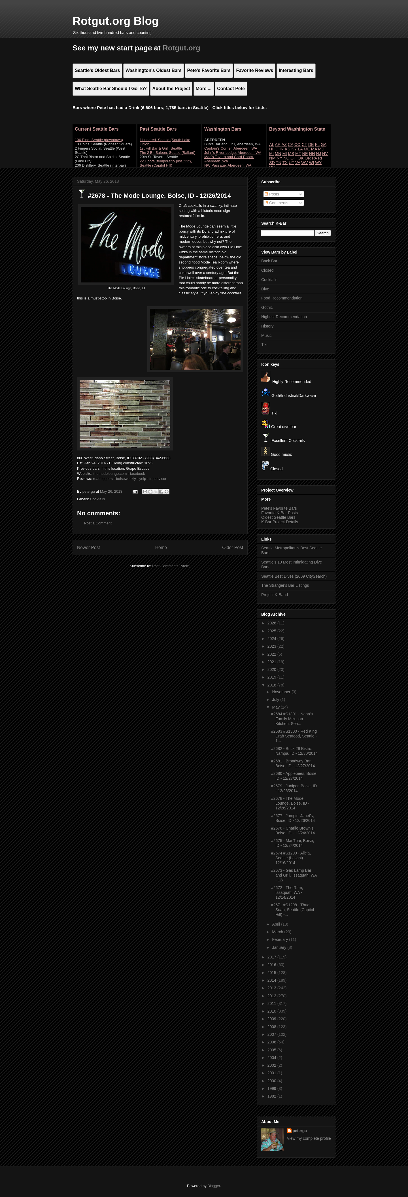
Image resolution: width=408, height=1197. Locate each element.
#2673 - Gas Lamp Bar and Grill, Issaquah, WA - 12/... (294, 875)
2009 (272, 1019)
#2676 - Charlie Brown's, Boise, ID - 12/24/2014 (293, 830)
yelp (142, 479)
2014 (272, 980)
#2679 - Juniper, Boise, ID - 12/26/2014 (294, 788)
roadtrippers (102, 479)
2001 (272, 1073)
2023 (272, 646)
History (267, 326)
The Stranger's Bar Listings (285, 585)
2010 (272, 1011)
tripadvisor (157, 479)
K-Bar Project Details (279, 522)
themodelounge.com (110, 473)
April (276, 924)
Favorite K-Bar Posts (279, 513)
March (278, 932)
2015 (272, 972)
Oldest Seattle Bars (278, 517)
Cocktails (97, 499)
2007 (272, 1034)
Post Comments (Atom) (171, 566)
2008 (272, 1026)
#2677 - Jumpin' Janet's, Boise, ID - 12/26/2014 (293, 818)
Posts (272, 194)
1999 (272, 1088)
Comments (276, 203)
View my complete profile (309, 1138)
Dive (265, 289)
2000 (272, 1081)
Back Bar (269, 261)
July (276, 699)
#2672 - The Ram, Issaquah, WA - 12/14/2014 (287, 892)
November (281, 692)
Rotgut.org (181, 48)
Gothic (267, 307)
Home (161, 547)
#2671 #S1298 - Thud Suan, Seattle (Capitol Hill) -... (292, 910)
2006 (272, 1042)
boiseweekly (126, 479)
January (279, 947)
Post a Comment (98, 523)
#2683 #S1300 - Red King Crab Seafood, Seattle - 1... (294, 736)
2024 (272, 638)
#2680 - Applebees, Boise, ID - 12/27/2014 (294, 776)
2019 (272, 677)
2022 (272, 654)
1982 (272, 1096)
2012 (272, 996)
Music (266, 335)
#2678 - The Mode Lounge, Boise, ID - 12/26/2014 (290, 803)
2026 (272, 623)
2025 (272, 631)
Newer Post (88, 547)
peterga (300, 1130)
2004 (272, 1057)
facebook (137, 473)
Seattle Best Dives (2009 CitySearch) (294, 576)
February (280, 939)
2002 (272, 1065)
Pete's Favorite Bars (279, 508)
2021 (272, 662)
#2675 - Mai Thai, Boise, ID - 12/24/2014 (292, 843)
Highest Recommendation (284, 316)
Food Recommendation (282, 298)
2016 (272, 964)
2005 (272, 1050)
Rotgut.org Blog (116, 21)
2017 (272, 957)
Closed (267, 270)
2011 (272, 1003)
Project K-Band (274, 594)
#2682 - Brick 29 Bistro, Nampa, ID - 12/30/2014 (294, 751)
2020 (272, 669)
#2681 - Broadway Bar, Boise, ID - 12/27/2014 (293, 763)
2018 (272, 685)
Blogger (213, 1186)
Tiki (264, 344)
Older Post (232, 547)
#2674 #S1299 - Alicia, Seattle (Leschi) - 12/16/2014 (291, 858)
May (276, 707)
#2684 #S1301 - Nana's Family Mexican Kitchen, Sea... (292, 719)
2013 (272, 988)
